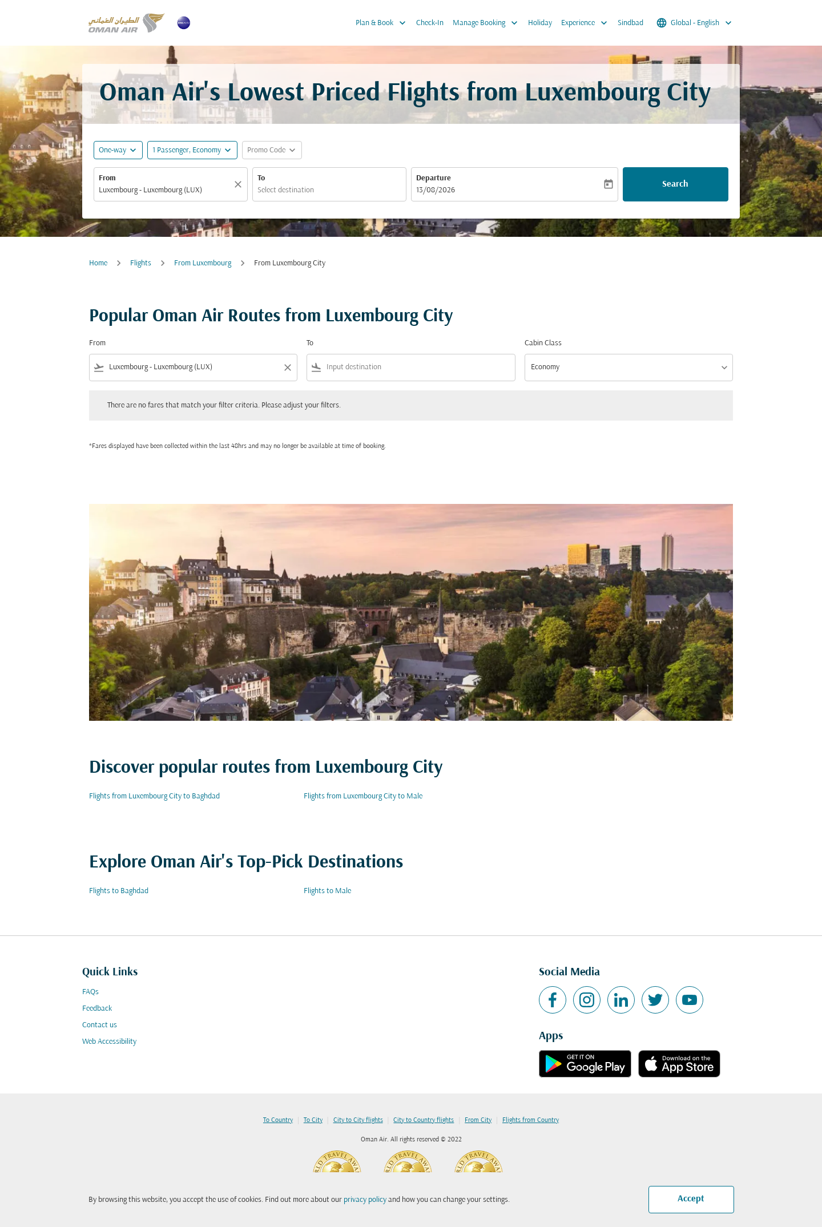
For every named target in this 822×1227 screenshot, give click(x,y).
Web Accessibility (109, 1042)
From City (478, 1120)
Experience (587, 22)
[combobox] (165, 190)
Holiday (540, 23)
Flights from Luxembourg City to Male (363, 796)
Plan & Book (384, 22)
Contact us (99, 1025)
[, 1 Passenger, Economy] (186, 150)
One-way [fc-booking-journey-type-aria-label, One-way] (112, 150)
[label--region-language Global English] (695, 22)
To (261, 178)
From (107, 178)
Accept (691, 1199)
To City (313, 1120)
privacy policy (365, 1200)
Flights (140, 263)
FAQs (90, 992)
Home (98, 263)
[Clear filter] (287, 367)
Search (675, 184)
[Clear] (239, 184)
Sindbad (630, 23)
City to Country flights (423, 1120)
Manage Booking (488, 22)
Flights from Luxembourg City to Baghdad (154, 796)
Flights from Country (530, 1120)
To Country (278, 1120)
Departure (433, 178)
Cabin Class (543, 343)
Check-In (430, 23)
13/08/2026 (435, 190)
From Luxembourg (202, 263)
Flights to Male (327, 891)
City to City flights (358, 1120)
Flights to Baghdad (118, 891)
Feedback (97, 1008)
